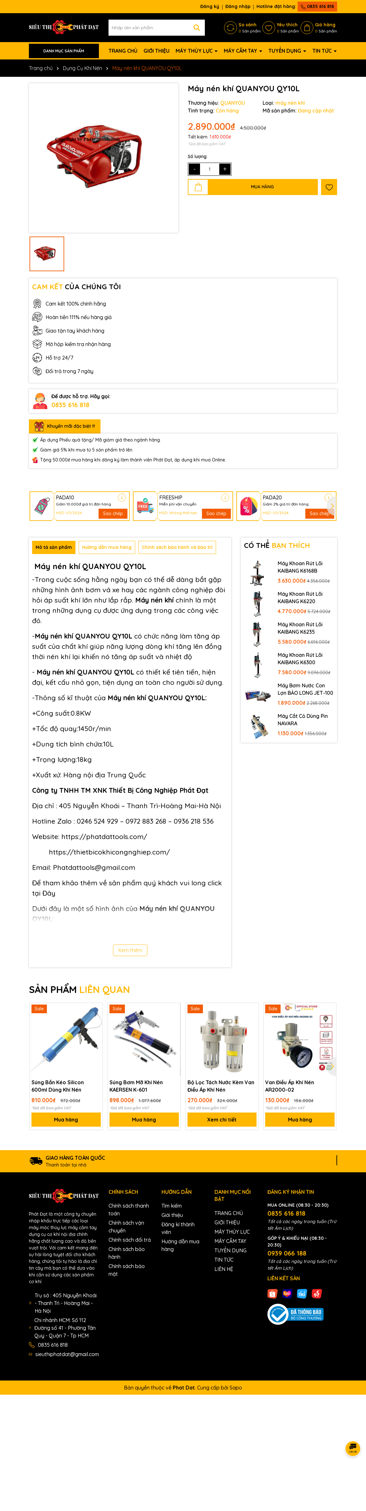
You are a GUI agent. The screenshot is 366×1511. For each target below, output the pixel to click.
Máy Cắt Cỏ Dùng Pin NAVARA (303, 719)
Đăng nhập (237, 6)
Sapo (236, 1387)
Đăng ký (209, 6)
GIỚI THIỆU (157, 51)
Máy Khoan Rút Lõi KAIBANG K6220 (300, 597)
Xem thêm (130, 950)
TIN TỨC (322, 51)
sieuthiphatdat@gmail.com (67, 1354)
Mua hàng (66, 1119)
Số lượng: (197, 156)
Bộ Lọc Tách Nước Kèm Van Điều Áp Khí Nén (220, 1086)
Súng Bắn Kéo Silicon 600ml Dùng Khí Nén (57, 1086)
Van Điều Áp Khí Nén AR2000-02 (289, 1086)
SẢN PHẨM (79, 989)
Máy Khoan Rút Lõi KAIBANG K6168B (300, 567)
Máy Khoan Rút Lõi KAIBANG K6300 (300, 658)
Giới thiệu (172, 1215)
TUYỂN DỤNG (285, 51)
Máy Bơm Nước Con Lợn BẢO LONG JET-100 (305, 689)
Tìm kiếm (171, 1206)
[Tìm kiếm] (196, 27)
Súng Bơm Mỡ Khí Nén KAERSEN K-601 (136, 1086)
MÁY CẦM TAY (241, 51)
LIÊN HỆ (223, 1269)
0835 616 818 (317, 6)
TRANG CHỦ (123, 51)
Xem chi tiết (222, 1119)
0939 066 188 (286, 1253)
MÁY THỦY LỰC (195, 51)
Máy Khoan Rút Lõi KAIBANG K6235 (300, 628)
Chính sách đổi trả (130, 1240)
